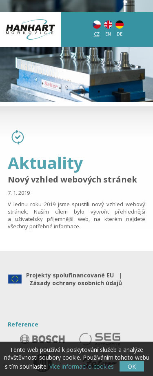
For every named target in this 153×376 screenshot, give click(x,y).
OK (132, 366)
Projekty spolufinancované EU (71, 275)
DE (119, 34)
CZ (97, 34)
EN (108, 34)
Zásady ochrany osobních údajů (74, 283)
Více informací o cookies (81, 366)
